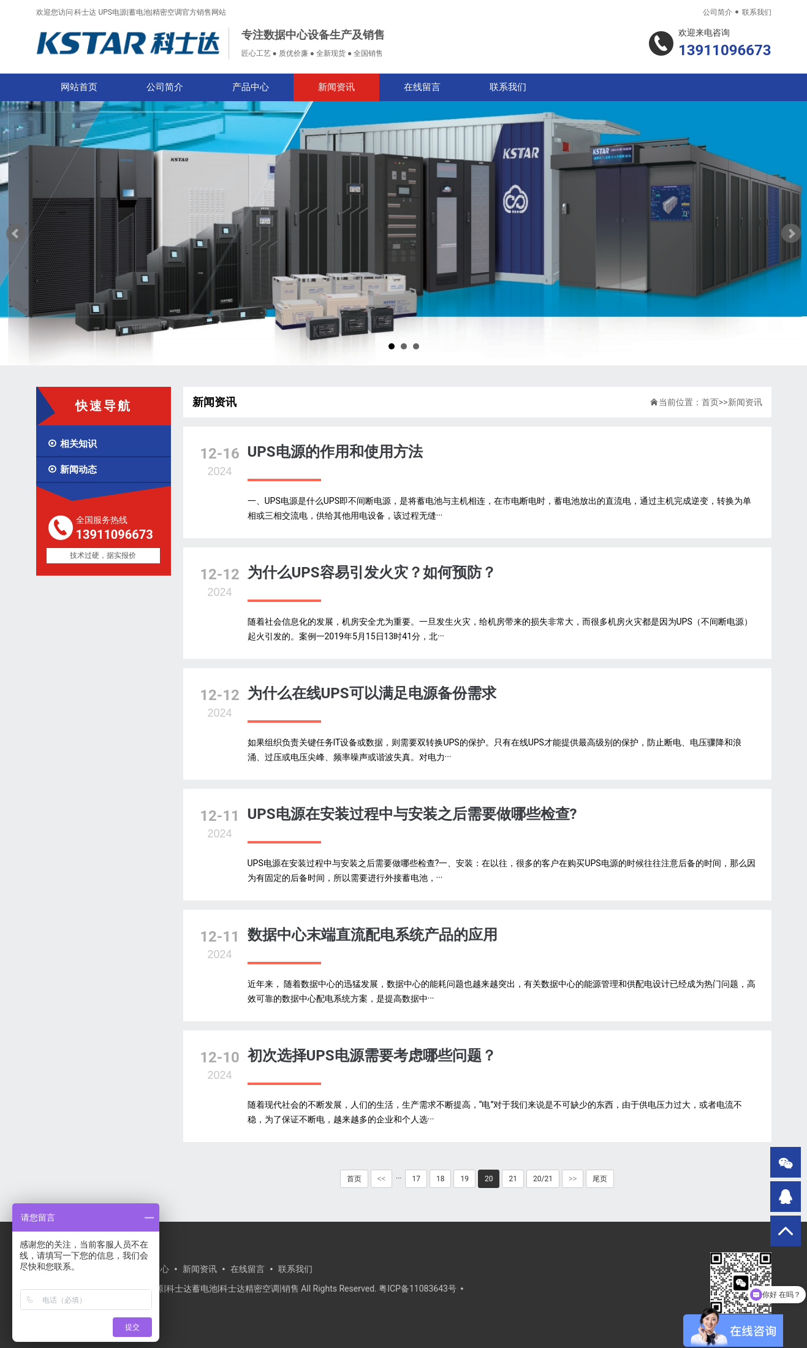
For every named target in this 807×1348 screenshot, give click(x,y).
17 (416, 1179)
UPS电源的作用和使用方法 (335, 451)
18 (440, 1179)
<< (381, 1179)
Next (791, 233)
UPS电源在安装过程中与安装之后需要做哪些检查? (412, 814)
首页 (710, 402)
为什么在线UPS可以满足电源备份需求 (372, 693)
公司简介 (717, 12)
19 (464, 1179)
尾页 (600, 1179)
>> (573, 1179)
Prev (16, 233)
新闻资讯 (336, 87)
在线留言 (422, 87)
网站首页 (79, 87)
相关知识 (72, 444)
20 (489, 1179)
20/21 (543, 1179)
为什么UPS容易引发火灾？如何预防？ (372, 572)
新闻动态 (72, 469)
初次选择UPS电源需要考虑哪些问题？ (372, 1055)
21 (513, 1179)
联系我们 (756, 12)
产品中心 (250, 87)
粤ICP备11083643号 (418, 1288)
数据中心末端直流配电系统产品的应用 (373, 934)
